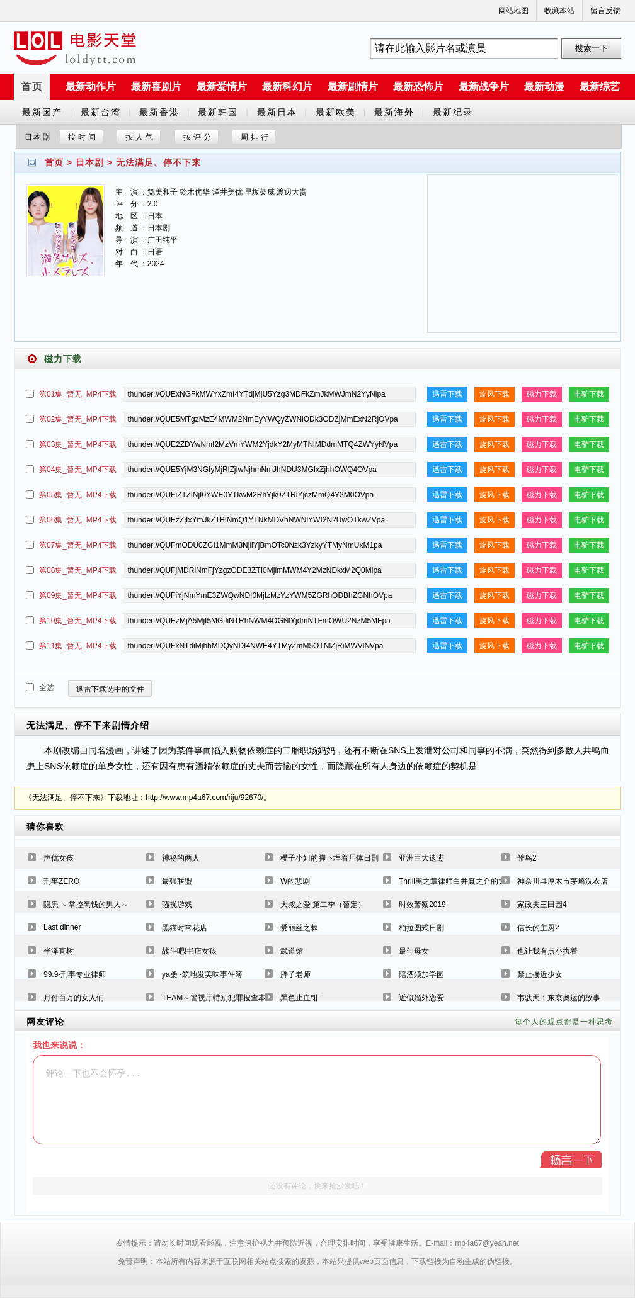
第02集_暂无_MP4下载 (78, 419)
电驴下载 (589, 394)
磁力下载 (542, 394)
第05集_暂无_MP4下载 (78, 494)
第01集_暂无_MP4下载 (78, 394)
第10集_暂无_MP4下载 (78, 620)
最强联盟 (177, 881)
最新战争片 (484, 86)
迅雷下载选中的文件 (110, 689)
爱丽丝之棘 (299, 927)
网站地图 (513, 10)
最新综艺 (600, 86)
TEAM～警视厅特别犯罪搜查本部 (217, 997)
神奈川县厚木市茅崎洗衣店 (562, 881)
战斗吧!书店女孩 (189, 951)
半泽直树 (58, 951)
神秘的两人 (181, 858)
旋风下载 (494, 394)
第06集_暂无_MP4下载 (78, 520)
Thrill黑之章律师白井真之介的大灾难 (460, 881)
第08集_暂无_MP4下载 (78, 570)
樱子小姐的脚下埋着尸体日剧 (329, 858)
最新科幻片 (287, 86)
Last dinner (62, 927)
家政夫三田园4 (542, 904)
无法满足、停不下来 (158, 162)
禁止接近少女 (540, 974)
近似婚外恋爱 (421, 997)
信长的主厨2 (538, 927)
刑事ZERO (61, 881)
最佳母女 (414, 951)
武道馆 (291, 951)
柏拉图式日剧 (421, 927)
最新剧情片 (353, 86)
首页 (32, 86)
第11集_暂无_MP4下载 (78, 645)
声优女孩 (58, 858)
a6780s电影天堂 (75, 48)
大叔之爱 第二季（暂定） (322, 904)
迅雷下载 (447, 394)
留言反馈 (605, 10)
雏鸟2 (527, 858)
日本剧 (90, 162)
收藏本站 (559, 10)
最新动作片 (91, 86)
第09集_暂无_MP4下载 (78, 595)
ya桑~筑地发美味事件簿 (202, 974)
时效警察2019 (422, 904)
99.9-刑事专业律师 (74, 974)
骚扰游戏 (177, 904)
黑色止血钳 (299, 997)
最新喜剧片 (156, 86)
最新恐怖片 (418, 86)
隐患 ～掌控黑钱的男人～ (86, 904)
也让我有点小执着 (547, 951)
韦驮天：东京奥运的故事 (558, 997)
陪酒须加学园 (421, 974)
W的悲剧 (295, 881)
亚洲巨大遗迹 (421, 858)
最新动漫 (544, 86)
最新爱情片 (222, 86)
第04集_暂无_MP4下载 (78, 469)
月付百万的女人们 (73, 997)
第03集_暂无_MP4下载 (78, 444)
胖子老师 (295, 974)
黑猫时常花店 (184, 927)
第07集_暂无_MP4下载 (78, 545)
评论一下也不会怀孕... (317, 1099)
